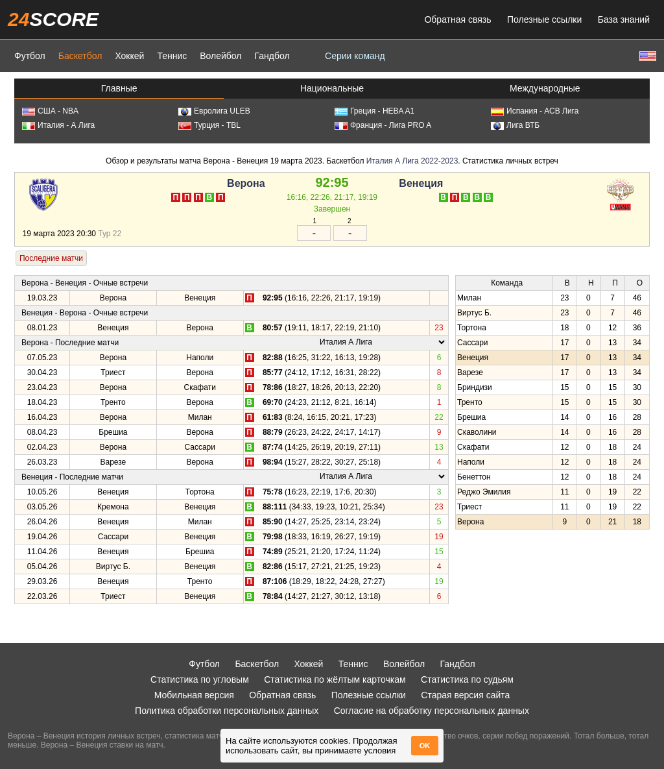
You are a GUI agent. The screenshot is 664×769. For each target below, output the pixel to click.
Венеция (421, 183)
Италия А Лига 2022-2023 (412, 160)
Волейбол (220, 56)
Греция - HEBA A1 (374, 111)
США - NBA (50, 111)
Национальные (332, 88)
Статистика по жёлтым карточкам (335, 679)
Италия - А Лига (58, 125)
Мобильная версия (194, 695)
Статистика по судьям (467, 679)
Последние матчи (51, 258)
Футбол (29, 56)
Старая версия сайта (465, 695)
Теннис (172, 56)
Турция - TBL (209, 125)
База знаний (624, 19)
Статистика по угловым (199, 679)
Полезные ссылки (544, 19)
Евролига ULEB (214, 111)
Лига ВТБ (515, 125)
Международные (545, 88)
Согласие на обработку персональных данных (431, 710)
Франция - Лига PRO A (383, 125)
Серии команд (355, 56)
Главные (119, 88)
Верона (246, 183)
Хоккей (129, 56)
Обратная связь (457, 19)
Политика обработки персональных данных (226, 710)
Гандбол (271, 56)
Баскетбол (80, 56)
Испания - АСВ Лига (534, 111)
